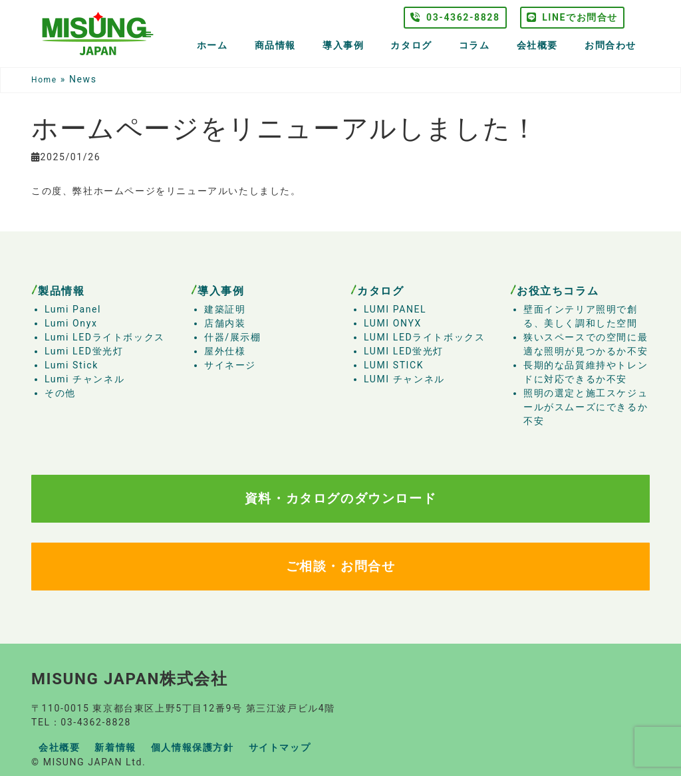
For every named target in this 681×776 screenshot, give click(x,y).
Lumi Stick (71, 365)
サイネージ (230, 365)
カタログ (411, 45)
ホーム (212, 45)
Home (44, 79)
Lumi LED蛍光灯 (84, 351)
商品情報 (275, 45)
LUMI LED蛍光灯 (404, 351)
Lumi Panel (73, 309)
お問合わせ (610, 45)
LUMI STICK (394, 365)
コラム (474, 45)
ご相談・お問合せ (341, 566)
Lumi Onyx (71, 323)
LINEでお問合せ (572, 17)
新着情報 (115, 747)
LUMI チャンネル (404, 379)
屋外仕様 (224, 351)
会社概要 (537, 45)
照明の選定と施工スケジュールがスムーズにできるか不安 (585, 407)
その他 (60, 393)
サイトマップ (280, 747)
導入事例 (343, 45)
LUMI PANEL (395, 309)
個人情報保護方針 (192, 747)
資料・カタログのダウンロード (340, 498)
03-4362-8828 (454, 17)
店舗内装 (224, 323)
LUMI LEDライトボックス (424, 337)
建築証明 (224, 309)
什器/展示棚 (232, 337)
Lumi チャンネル (84, 379)
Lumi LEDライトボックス (105, 337)
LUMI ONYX (393, 323)
